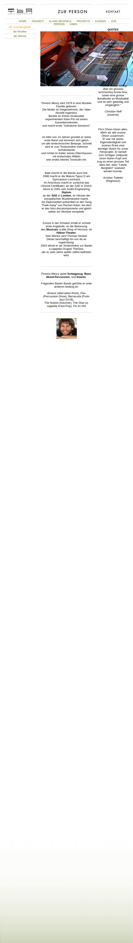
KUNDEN (100, 21)
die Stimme (20, 36)
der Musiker (20, 31)
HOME (23, 21)
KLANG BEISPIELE (60, 21)
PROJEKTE (83, 21)
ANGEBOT (38, 21)
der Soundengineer (20, 27)
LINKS (73, 24)
